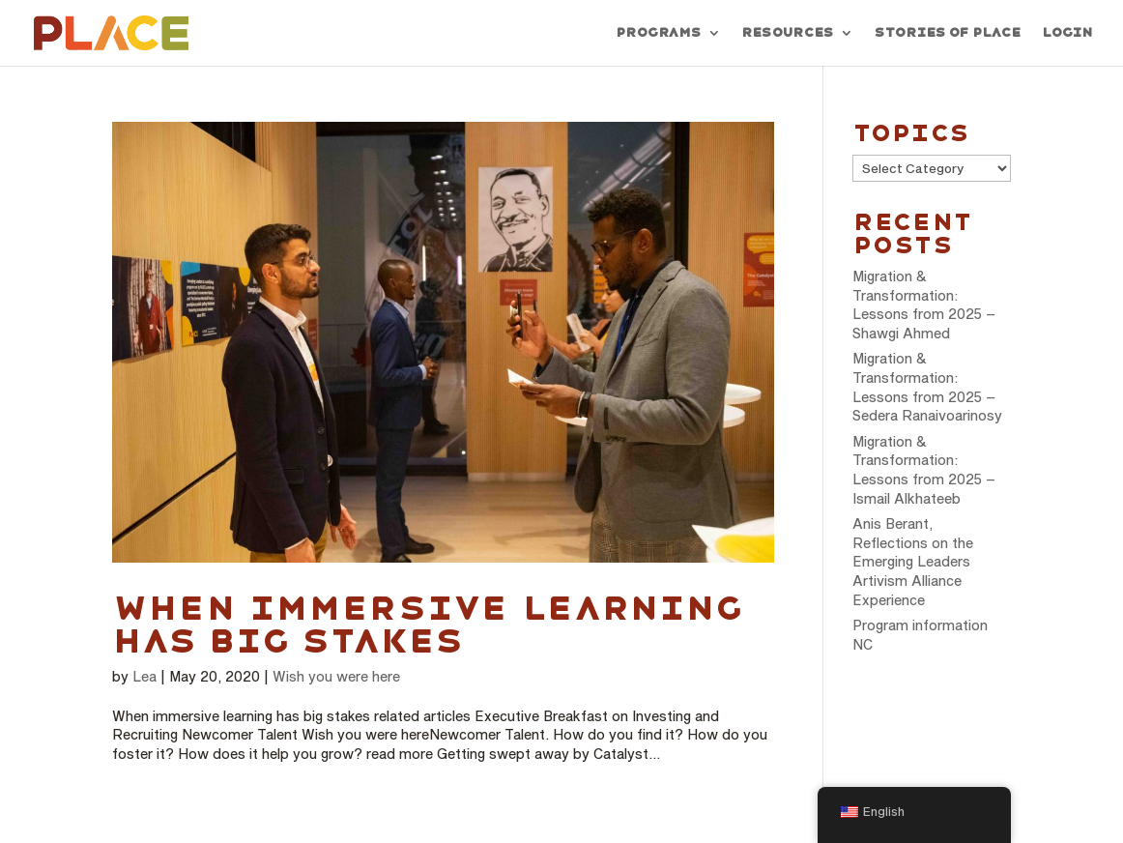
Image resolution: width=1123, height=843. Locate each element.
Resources (787, 33)
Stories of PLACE (947, 33)
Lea (144, 676)
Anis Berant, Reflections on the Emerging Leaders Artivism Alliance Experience (912, 561)
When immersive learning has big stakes (427, 624)
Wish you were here (336, 676)
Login (1067, 33)
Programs (658, 33)
